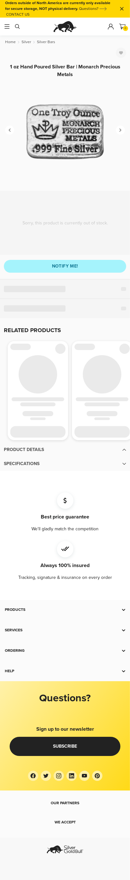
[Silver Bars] (46, 42)
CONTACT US (18, 14)
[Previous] (9, 130)
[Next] (120, 130)
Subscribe (65, 746)
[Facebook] (33, 776)
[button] (65, 450)
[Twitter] (46, 776)
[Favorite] (121, 53)
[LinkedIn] (71, 776)
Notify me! (65, 266)
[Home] (10, 42)
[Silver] (26, 42)
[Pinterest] (97, 776)
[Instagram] (59, 776)
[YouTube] (84, 776)
